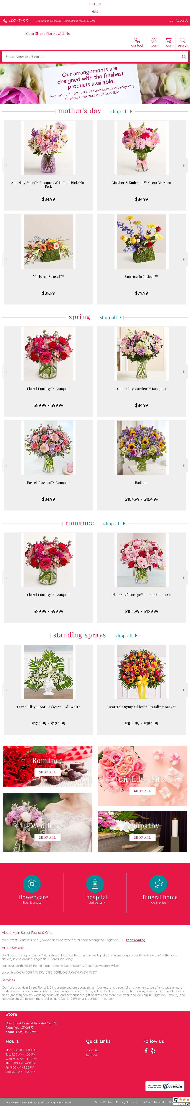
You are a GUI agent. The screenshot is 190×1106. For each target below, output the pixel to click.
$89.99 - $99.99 (48, 405)
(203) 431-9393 (19, 20)
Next (184, 166)
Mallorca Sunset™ (48, 276)
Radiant (141, 482)
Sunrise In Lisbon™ (141, 276)
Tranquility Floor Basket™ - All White (48, 707)
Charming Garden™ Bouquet (141, 388)
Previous (6, 166)
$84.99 (48, 199)
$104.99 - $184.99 (141, 723)
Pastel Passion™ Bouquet (48, 482)
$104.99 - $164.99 (141, 499)
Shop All (119, 111)
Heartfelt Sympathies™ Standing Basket (141, 707)
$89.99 (48, 293)
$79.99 (141, 293)
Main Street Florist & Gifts (47, 33)
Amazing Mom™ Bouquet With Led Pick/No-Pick (48, 184)
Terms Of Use (103, 1102)
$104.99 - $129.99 (141, 611)
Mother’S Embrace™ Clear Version (141, 182)
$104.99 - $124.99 (48, 723)
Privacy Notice (125, 1102)
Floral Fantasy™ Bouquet (48, 388)
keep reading (135, 940)
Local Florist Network (152, 1102)
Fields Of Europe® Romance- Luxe (141, 594)
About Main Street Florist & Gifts (27, 932)
